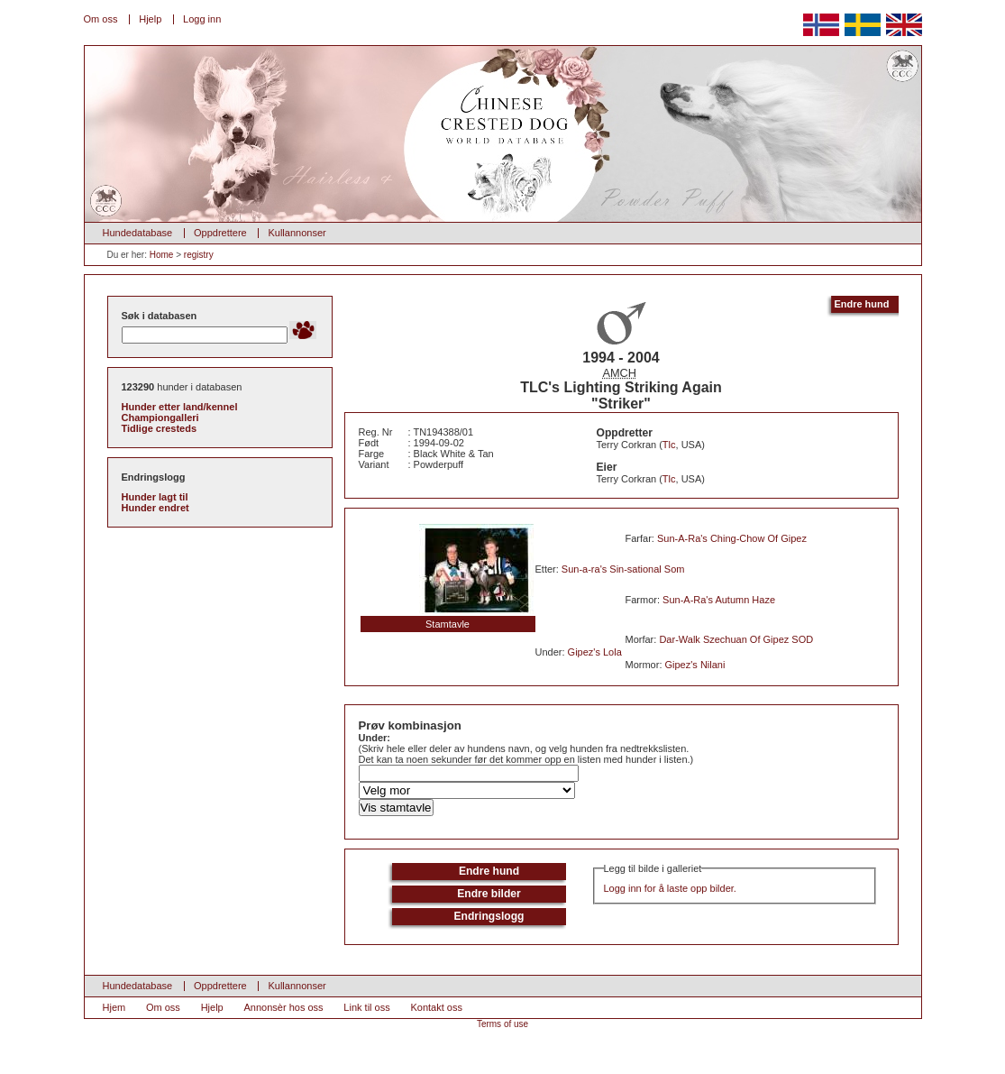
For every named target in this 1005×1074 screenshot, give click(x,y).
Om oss (101, 19)
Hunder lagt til (155, 496)
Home (162, 255)
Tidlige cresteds (159, 428)
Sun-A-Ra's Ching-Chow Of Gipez (732, 538)
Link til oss (366, 1007)
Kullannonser (296, 232)
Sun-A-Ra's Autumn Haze (718, 599)
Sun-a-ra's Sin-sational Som (623, 569)
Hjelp (150, 19)
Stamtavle (447, 624)
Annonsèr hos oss (284, 1007)
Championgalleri (160, 417)
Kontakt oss (435, 1007)
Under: (374, 737)
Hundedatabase (138, 232)
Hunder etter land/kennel (180, 406)
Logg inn (202, 19)
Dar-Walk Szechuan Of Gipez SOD (736, 639)
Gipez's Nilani (695, 664)
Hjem (114, 1007)
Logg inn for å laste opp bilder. (670, 888)
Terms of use (502, 1024)
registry (199, 255)
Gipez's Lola (595, 652)
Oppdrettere (220, 232)
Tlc (669, 444)
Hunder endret (155, 507)
